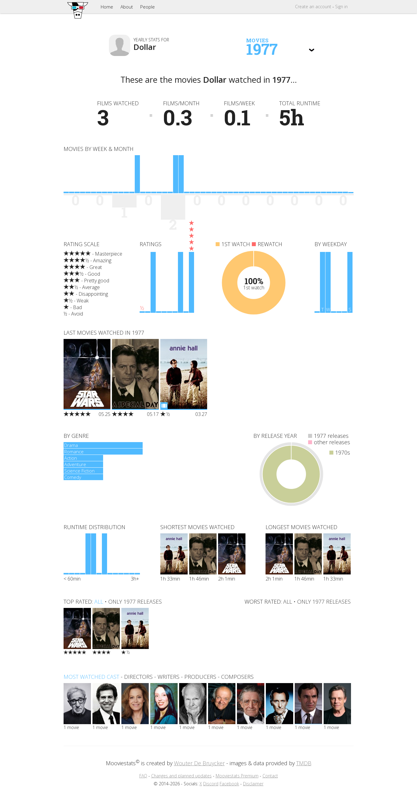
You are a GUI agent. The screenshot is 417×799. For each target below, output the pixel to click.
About (126, 7)
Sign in (341, 6)
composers (237, 676)
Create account (313, 6)
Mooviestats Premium (237, 776)
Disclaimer (253, 784)
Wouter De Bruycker (199, 763)
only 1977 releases (135, 601)
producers (200, 676)
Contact (270, 776)
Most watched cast (91, 676)
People (147, 7)
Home (107, 7)
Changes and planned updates (181, 776)
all (98, 601)
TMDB (303, 763)
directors (138, 676)
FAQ (143, 776)
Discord (210, 784)
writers (168, 676)
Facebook (229, 784)
